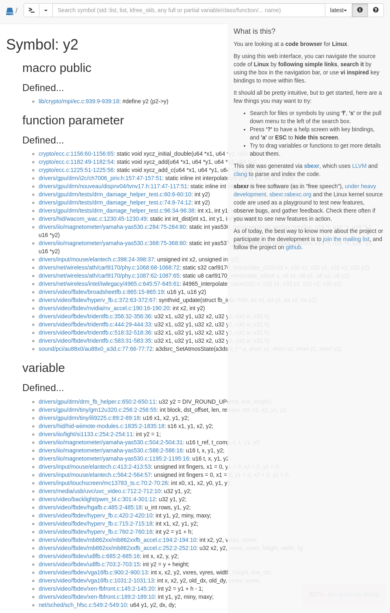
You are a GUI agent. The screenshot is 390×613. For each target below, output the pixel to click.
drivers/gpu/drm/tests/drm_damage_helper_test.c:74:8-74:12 (115, 202)
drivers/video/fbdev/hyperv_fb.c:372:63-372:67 (97, 300)
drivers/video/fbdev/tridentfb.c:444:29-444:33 (95, 324)
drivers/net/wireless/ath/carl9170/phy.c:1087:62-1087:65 (109, 275)
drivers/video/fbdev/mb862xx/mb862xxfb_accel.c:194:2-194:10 (117, 540)
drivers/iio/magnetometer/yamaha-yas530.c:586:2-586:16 (111, 450)
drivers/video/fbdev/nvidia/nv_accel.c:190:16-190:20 (104, 308)
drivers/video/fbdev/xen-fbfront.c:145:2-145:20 (97, 588)
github (293, 247)
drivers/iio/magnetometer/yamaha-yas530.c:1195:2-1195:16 (114, 458)
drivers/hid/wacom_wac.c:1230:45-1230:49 (93, 218)
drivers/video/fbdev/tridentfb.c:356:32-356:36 (95, 316)
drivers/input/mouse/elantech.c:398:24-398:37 (96, 259)
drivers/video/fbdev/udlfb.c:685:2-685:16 (89, 556)
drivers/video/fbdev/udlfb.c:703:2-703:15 (89, 564)
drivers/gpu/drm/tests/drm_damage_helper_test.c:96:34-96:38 (117, 210)
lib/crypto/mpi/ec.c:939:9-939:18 (79, 101)
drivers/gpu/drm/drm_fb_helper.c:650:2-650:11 (97, 401)
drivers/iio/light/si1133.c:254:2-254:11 (86, 434)
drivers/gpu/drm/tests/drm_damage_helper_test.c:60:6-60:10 (115, 194)
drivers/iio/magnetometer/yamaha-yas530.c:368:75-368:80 (112, 243)
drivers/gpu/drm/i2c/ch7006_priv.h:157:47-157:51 (100, 178)
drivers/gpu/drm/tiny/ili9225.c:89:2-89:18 (89, 418)
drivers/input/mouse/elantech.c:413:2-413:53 (95, 466)
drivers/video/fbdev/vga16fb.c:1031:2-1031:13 (96, 580)
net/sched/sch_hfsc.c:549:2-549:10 (83, 605)
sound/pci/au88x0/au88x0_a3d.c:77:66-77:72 (95, 349)
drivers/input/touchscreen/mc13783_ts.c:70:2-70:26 (103, 483)
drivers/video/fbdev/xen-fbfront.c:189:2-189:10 (97, 596)
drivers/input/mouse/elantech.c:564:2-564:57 (95, 475)
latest (338, 10)
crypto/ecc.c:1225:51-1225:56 (76, 170)
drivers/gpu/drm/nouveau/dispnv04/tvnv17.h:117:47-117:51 (113, 186)
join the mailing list (346, 239)
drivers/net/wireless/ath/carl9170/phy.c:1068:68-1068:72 (109, 267)
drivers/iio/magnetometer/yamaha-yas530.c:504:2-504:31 (111, 442)
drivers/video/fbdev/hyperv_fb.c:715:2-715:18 (95, 523)
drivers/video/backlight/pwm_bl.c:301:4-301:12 (97, 499)
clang (240, 174)
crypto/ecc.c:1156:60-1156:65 (76, 153)
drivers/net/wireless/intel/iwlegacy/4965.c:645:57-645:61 (109, 283)
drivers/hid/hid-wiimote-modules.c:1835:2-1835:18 (102, 426)
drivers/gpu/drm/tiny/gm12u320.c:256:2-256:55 (97, 409)
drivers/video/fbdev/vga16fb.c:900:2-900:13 (93, 572)
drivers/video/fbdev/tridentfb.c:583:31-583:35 (95, 340)
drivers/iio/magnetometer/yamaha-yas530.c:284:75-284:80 (112, 227)
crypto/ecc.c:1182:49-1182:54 (76, 162)
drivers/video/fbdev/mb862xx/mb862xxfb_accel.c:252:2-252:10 (117, 548)
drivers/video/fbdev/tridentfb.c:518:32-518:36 (95, 332)
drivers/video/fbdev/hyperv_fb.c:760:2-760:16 (95, 531)
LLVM (359, 166)
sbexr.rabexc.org (290, 194)
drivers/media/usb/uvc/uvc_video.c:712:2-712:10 (99, 491)
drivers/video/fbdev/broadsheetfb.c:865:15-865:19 (101, 292)
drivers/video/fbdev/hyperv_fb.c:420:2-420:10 (95, 515)
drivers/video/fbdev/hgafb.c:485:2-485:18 (90, 507)
